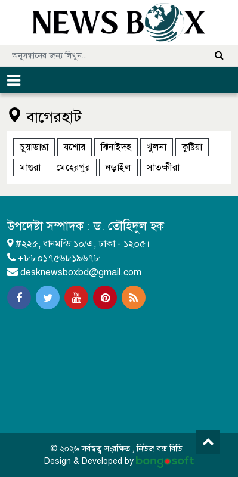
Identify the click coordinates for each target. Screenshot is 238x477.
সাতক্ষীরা (163, 168)
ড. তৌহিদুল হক (129, 226)
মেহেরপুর (73, 168)
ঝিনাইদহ (116, 147)
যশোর (74, 147)
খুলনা (156, 147)
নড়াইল (118, 168)
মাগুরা (30, 168)
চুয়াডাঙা (34, 147)
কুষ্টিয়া (192, 147)
